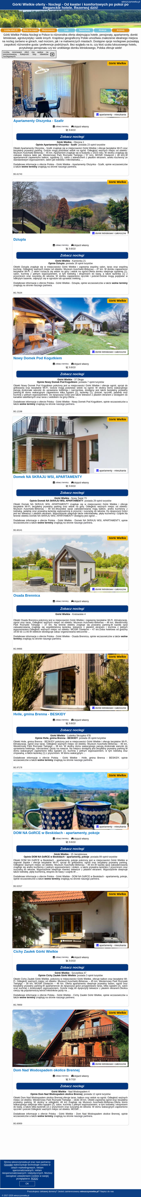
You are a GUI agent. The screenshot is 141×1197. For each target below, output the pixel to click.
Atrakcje (102, 30)
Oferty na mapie (30, 30)
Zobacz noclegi (72, 137)
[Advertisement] (70, 1160)
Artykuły (120, 30)
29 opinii (97, 501)
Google (8, 1164)
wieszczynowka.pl (131, 1)
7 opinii (91, 382)
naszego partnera (67, 167)
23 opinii (91, 145)
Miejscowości (48, 30)
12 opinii (97, 1094)
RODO (34, 1178)
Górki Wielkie (117, 63)
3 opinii (89, 976)
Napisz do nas (107, 1191)
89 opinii (103, 857)
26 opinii (92, 738)
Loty (66, 30)
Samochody (84, 30)
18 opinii (79, 264)
